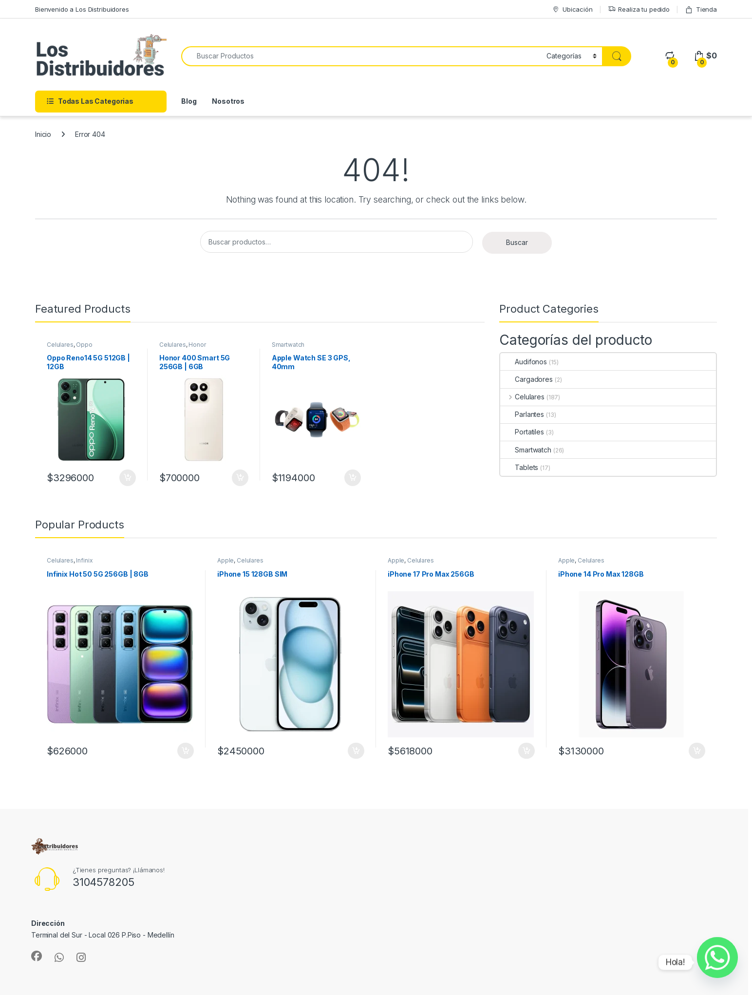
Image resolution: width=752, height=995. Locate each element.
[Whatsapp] (717, 962)
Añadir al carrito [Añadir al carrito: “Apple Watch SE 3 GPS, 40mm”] (352, 477)
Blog (188, 101)
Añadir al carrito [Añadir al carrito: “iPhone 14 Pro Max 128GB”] (697, 751)
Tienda (701, 9)
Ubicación (572, 9)
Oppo (84, 344)
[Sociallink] (36, 956)
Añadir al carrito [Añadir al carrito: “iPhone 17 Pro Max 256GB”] (526, 751)
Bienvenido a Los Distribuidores (82, 9)
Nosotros (228, 101)
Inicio (43, 134)
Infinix (84, 560)
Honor (197, 344)
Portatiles (522, 432)
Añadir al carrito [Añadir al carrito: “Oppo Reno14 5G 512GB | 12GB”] (127, 477)
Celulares (60, 344)
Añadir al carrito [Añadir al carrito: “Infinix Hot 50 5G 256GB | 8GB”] (185, 751)
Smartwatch (288, 344)
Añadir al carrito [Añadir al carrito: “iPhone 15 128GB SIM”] (356, 751)
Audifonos (523, 361)
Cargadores (526, 379)
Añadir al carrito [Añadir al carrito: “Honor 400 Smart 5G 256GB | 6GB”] (240, 477)
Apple (225, 560)
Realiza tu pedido (639, 9)
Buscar (517, 242)
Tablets (519, 467)
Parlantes (522, 414)
